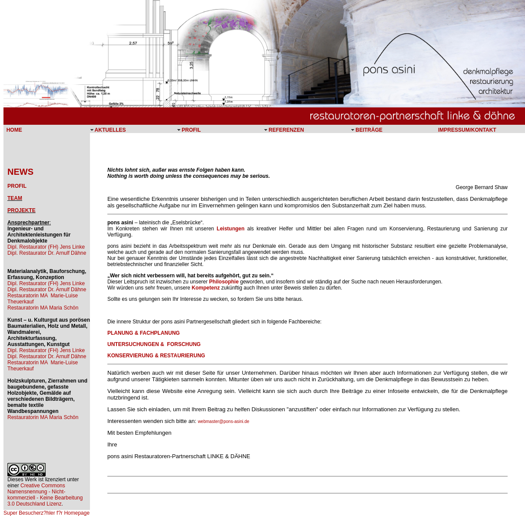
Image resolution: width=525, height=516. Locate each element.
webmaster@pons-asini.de (223, 421)
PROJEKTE (21, 210)
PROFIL (17, 186)
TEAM (14, 198)
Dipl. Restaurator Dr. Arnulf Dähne (46, 253)
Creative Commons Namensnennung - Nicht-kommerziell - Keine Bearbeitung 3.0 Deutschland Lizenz (45, 495)
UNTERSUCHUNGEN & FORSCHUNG (154, 344)
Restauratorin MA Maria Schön (42, 308)
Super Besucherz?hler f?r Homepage (46, 513)
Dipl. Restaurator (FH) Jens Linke (46, 247)
